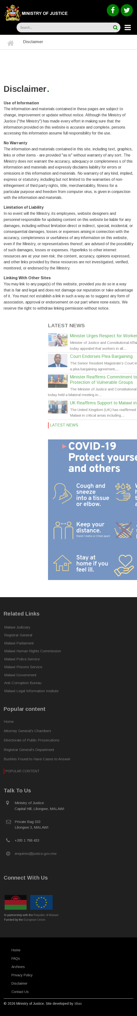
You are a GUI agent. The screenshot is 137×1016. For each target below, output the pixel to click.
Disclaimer (19, 983)
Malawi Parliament (19, 643)
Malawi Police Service (22, 659)
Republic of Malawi (46, 915)
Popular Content (22, 771)
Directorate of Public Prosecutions (31, 740)
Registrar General (18, 635)
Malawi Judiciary (17, 627)
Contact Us (20, 991)
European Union (34, 919)
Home (9, 721)
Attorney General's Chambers (27, 731)
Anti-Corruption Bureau (22, 683)
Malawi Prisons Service (23, 667)
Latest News (121, 425)
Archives (18, 966)
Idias (78, 1003)
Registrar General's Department (29, 750)
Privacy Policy (22, 975)
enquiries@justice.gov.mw (36, 853)
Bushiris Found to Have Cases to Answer (37, 759)
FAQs (15, 958)
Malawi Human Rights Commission (32, 651)
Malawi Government (20, 675)
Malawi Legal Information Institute (31, 691)
